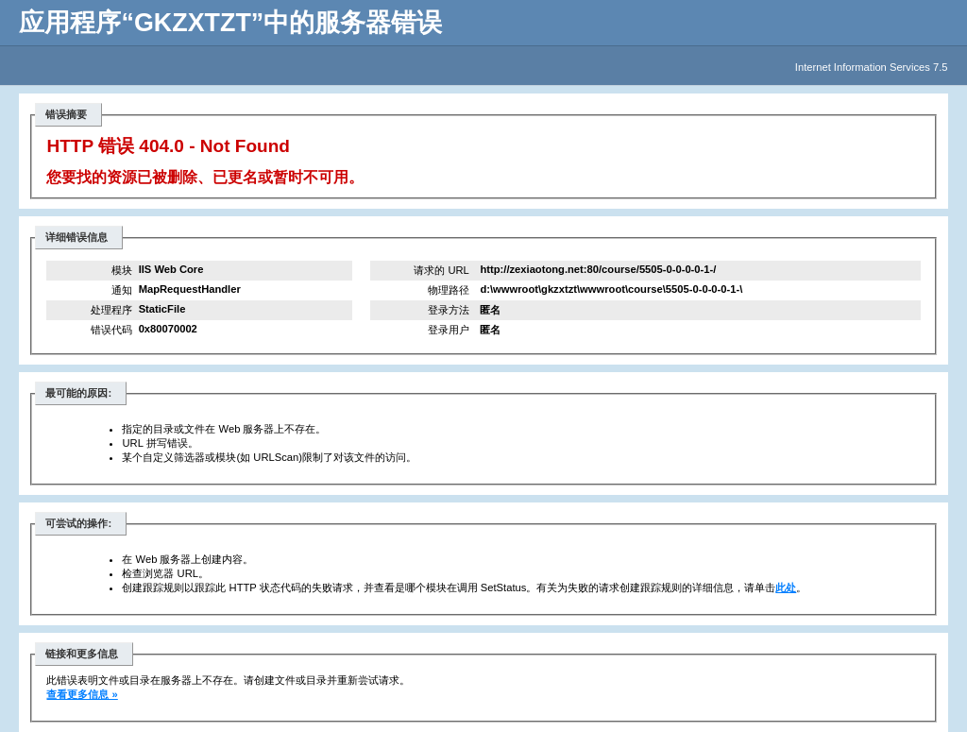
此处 (785, 587)
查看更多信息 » (81, 694)
